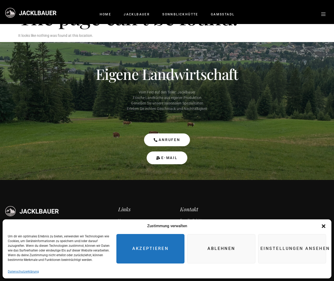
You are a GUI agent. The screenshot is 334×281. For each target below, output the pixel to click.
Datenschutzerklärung (23, 271)
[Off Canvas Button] (323, 14)
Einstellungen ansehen (294, 249)
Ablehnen (223, 249)
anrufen (167, 140)
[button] (323, 226)
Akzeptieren (153, 249)
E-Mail (167, 158)
